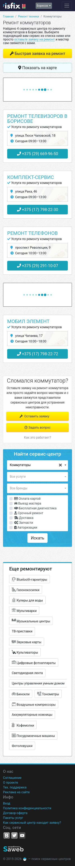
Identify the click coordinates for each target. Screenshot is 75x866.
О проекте (10, 782)
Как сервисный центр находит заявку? (32, 823)
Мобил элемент (28, 321)
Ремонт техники (28, 16)
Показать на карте (37, 67)
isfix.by (14, 6)
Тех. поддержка (15, 787)
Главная (8, 16)
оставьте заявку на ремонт (34, 39)
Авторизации (25, 527)
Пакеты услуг (13, 818)
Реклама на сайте (16, 792)
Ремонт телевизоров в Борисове (37, 118)
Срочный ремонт (28, 513)
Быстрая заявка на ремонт (40, 53)
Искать (37, 538)
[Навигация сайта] (67, 6)
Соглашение (12, 778)
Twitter (14, 835)
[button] (37, 465)
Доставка (23, 518)
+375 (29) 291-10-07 (37, 265)
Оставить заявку (34, 416)
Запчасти (23, 523)
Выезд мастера (27, 503)
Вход (6, 803)
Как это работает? (37, 437)
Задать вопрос (37, 427)
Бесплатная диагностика (35, 508)
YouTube (22, 835)
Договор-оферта (15, 813)
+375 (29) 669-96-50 (37, 153)
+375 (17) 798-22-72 (37, 353)
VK (6, 835)
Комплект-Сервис (30, 177)
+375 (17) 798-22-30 (37, 209)
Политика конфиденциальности (27, 808)
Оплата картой (27, 499)
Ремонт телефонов (32, 233)
